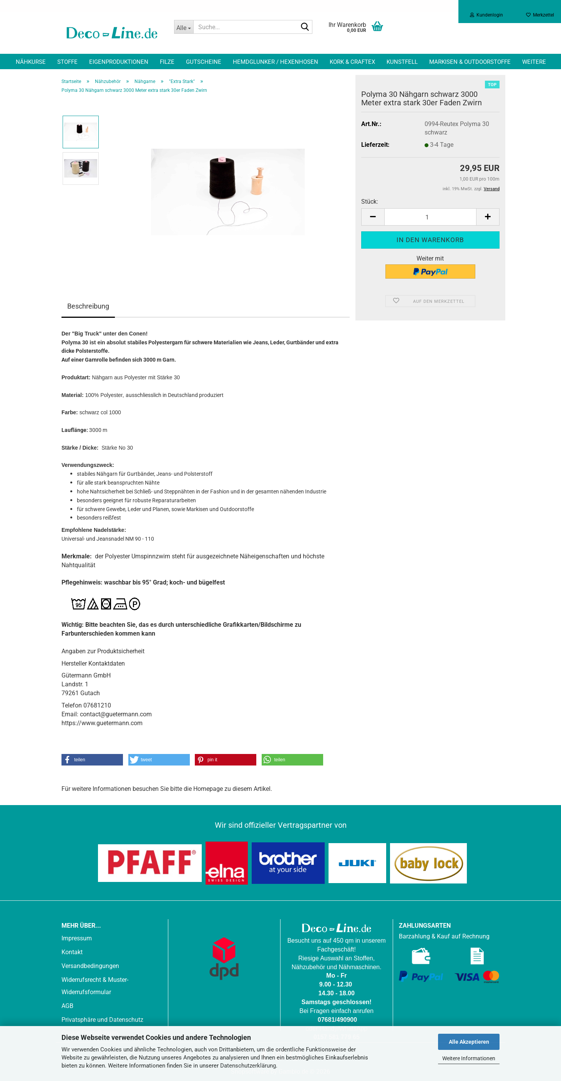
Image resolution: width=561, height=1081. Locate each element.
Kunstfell (402, 61)
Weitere (534, 61)
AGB (67, 1006)
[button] (372, 217)
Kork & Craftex (352, 61)
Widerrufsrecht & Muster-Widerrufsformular (94, 986)
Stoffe (67, 61)
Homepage (208, 788)
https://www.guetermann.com (102, 723)
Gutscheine (203, 61)
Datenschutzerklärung (248, 1065)
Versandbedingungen (90, 966)
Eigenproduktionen (118, 61)
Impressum (76, 938)
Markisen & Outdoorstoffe (470, 61)
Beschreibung (88, 306)
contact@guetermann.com (116, 714)
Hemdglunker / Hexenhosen (275, 61)
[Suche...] (183, 27)
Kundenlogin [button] (486, 15)
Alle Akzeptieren (469, 1042)
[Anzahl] (430, 217)
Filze (167, 61)
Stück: (369, 201)
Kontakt (72, 952)
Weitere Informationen (468, 1058)
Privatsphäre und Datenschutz (102, 1019)
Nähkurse (31, 61)
